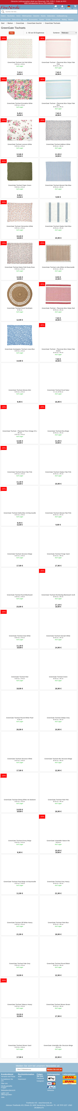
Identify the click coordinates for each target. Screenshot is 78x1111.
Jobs (2, 1097)
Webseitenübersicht (8, 1090)
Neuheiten (11, 16)
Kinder (48, 19)
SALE (18, 16)
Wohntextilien (6, 19)
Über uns (4, 1083)
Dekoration (51, 16)
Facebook (40, 1078)
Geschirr (36, 16)
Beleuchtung (16, 19)
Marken (71, 19)
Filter (12, 33)
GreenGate (56, 19)
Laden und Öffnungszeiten (6, 1093)
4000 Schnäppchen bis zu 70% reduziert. (39, 3)
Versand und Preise (8, 1076)
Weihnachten (27, 16)
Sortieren (56, 33)
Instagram (40, 1081)
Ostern (3, 16)
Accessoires (33, 19)
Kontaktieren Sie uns (7, 1080)
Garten (41, 19)
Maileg (64, 19)
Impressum (22, 1079)
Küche (43, 16)
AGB (19, 1076)
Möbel (25, 19)
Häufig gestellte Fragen (6, 1087)
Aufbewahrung (62, 16)
